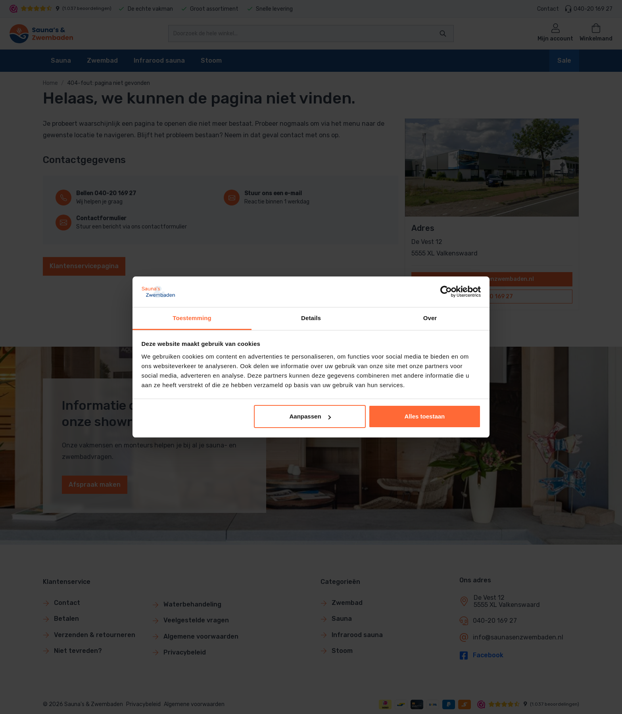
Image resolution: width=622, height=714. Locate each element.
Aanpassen (310, 416)
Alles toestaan (425, 416)
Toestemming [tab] (192, 318)
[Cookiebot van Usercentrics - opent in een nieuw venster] (446, 292)
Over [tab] (430, 318)
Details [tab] (311, 318)
